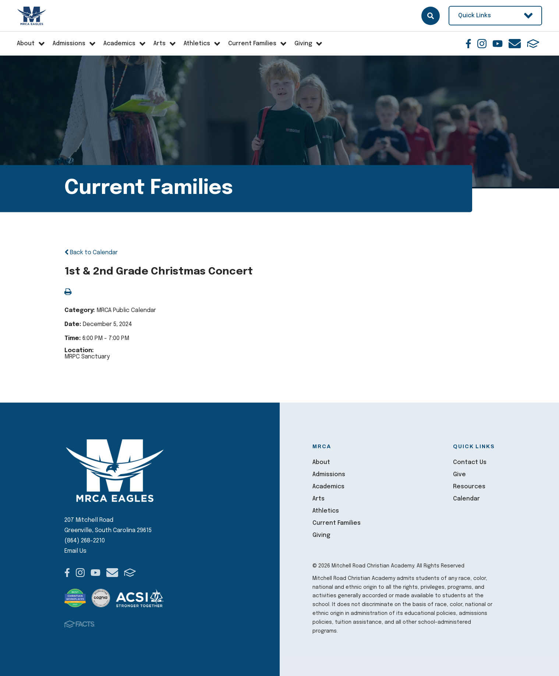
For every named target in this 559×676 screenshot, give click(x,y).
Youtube (497, 43)
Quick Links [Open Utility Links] (495, 16)
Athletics (325, 511)
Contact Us (470, 462)
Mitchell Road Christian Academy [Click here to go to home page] (32, 16)
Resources (469, 487)
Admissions (328, 474)
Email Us (75, 551)
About (321, 462)
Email (515, 43)
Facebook (468, 43)
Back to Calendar (91, 252)
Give (459, 474)
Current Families (336, 523)
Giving (321, 535)
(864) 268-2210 (84, 541)
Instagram (482, 43)
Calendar (466, 499)
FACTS (533, 43)
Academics (328, 487)
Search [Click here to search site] (430, 16)
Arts (318, 499)
